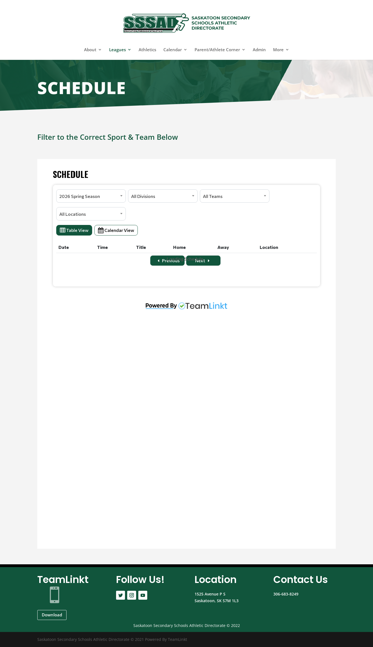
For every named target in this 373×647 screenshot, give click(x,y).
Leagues (117, 50)
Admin (259, 50)
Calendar (172, 50)
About (90, 50)
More (278, 50)
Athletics (147, 50)
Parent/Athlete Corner (217, 50)
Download (52, 614)
